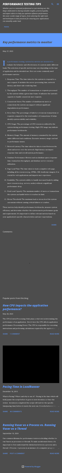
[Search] (52, 4)
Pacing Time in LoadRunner (21, 387)
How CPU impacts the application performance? (25, 307)
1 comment (15, 334)
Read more (54, 334)
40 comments (16, 411)
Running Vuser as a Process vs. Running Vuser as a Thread (29, 426)
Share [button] (53, 225)
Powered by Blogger (31, 466)
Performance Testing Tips (22, 4)
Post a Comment (17, 453)
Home (6, 27)
